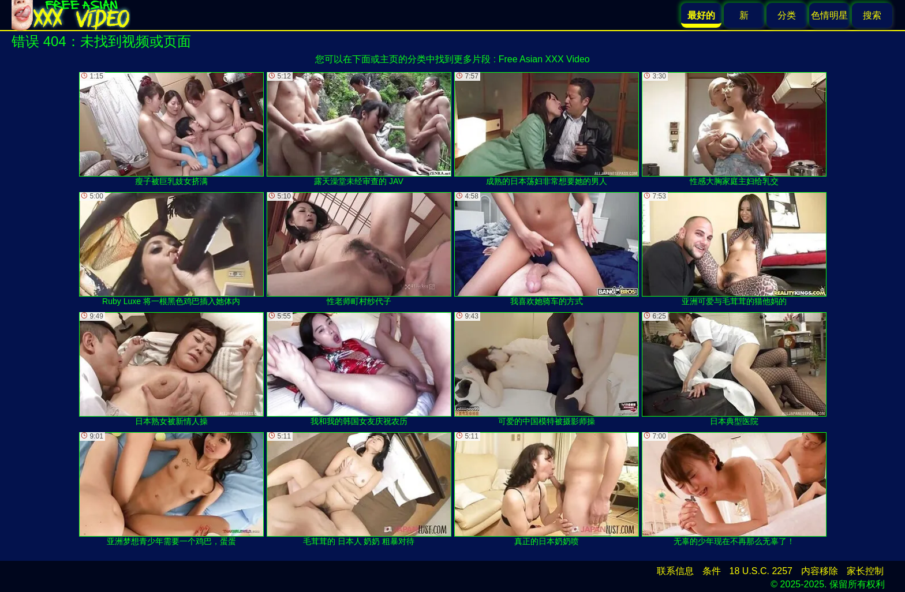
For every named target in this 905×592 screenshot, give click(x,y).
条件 (711, 571)
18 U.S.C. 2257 (761, 571)
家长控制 (865, 571)
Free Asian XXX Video (544, 59)
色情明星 (829, 15)
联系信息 (675, 571)
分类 (786, 15)
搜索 (872, 15)
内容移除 (819, 571)
